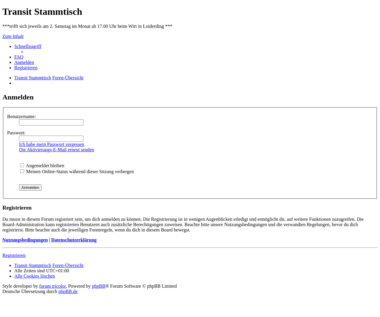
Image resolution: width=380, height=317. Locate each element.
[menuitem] (18, 56)
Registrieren (14, 255)
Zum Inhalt (13, 36)
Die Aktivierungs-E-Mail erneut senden (56, 149)
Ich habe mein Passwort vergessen (51, 144)
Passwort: (16, 132)
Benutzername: (21, 116)
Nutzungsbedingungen (25, 239)
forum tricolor (52, 286)
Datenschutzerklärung (73, 239)
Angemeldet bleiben (42, 165)
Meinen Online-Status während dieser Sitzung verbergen (77, 171)
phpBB (98, 286)
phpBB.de (67, 291)
